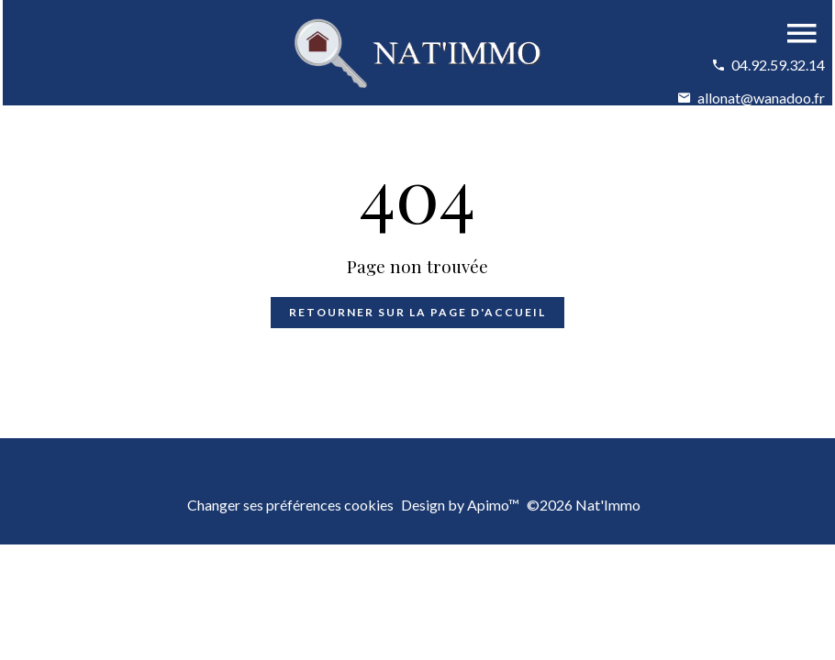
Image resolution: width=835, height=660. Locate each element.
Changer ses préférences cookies (290, 504)
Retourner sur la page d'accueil (417, 312)
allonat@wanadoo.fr (761, 97)
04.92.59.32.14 (778, 64)
